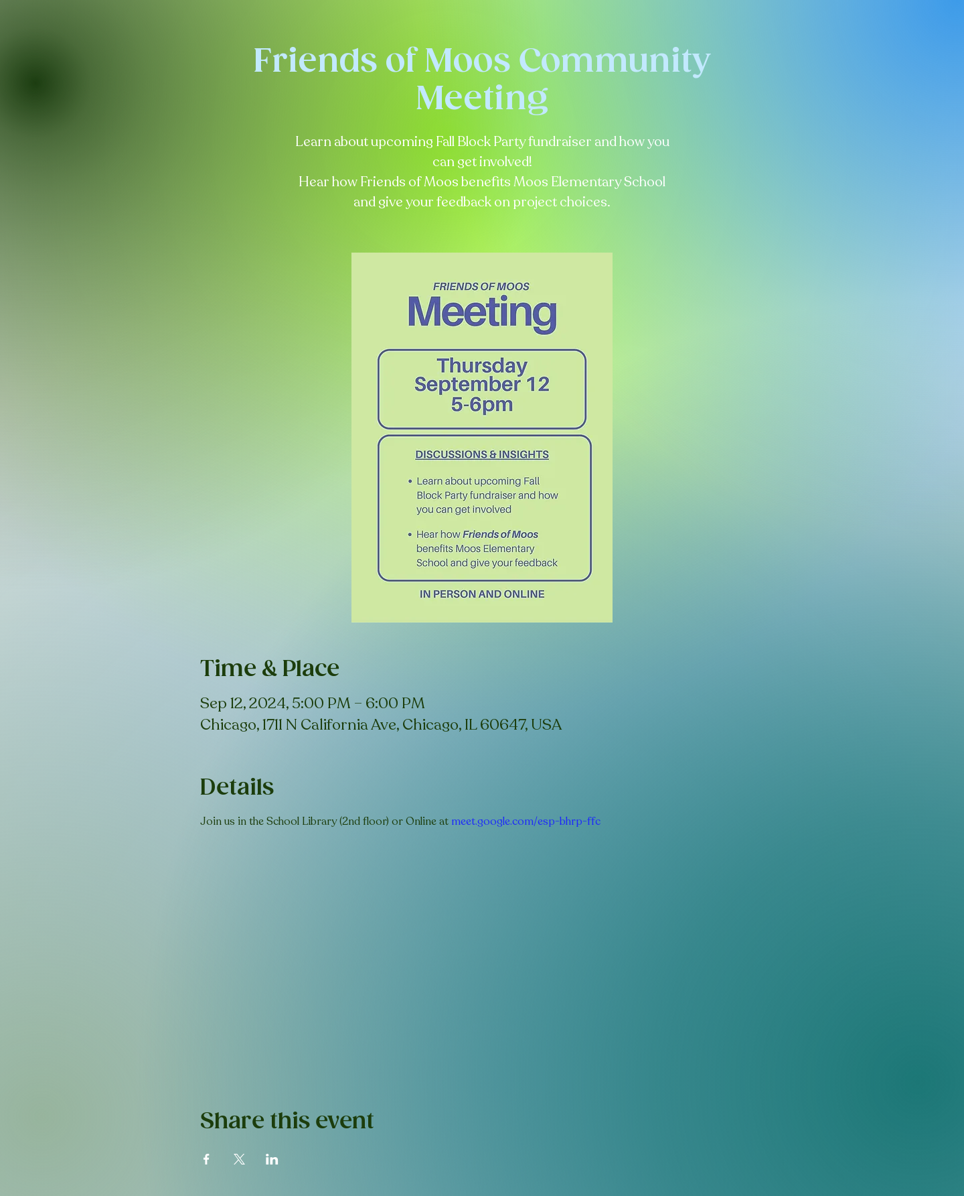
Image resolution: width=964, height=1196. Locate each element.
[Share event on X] (239, 1159)
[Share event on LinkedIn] (272, 1159)
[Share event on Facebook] (206, 1159)
